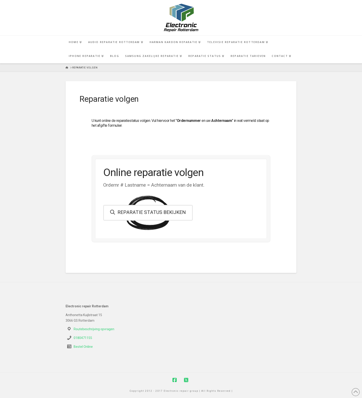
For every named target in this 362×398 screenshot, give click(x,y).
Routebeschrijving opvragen (94, 329)
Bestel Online (83, 347)
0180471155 (83, 338)
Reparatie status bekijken (148, 212)
